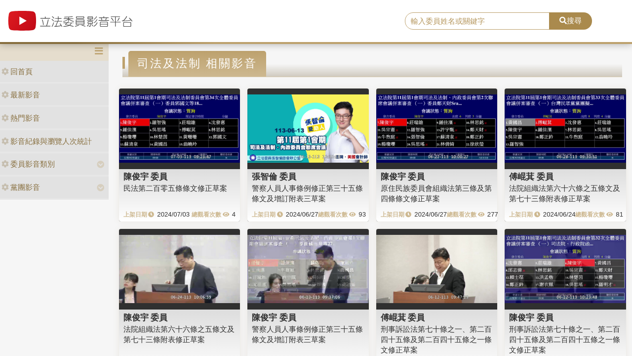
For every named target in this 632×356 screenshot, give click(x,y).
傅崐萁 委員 (531, 176)
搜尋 (570, 20)
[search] (477, 21)
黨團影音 (20, 187)
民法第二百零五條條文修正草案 (175, 188)
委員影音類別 (28, 164)
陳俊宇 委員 (145, 176)
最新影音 (20, 94)
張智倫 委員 (274, 176)
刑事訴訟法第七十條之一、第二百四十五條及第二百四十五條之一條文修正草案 (436, 340)
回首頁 (17, 71)
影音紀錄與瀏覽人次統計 (46, 141)
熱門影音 (20, 118)
